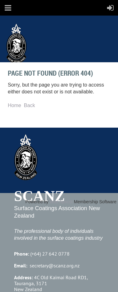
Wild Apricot (61, 201)
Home (14, 105)
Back (29, 105)
